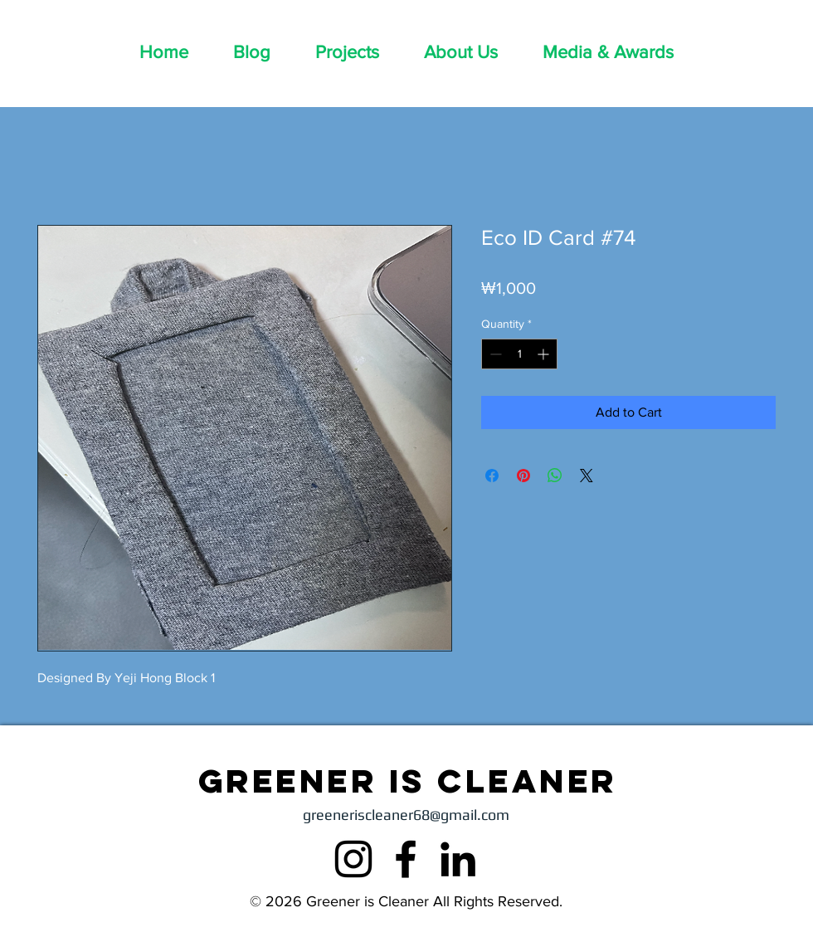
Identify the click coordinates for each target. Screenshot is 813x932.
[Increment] (544, 353)
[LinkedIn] (458, 859)
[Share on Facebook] (492, 476)
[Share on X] (586, 476)
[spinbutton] (519, 353)
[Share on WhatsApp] (555, 476)
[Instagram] (353, 859)
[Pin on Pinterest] (523, 476)
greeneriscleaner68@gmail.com (406, 814)
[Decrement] (494, 353)
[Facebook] (406, 859)
